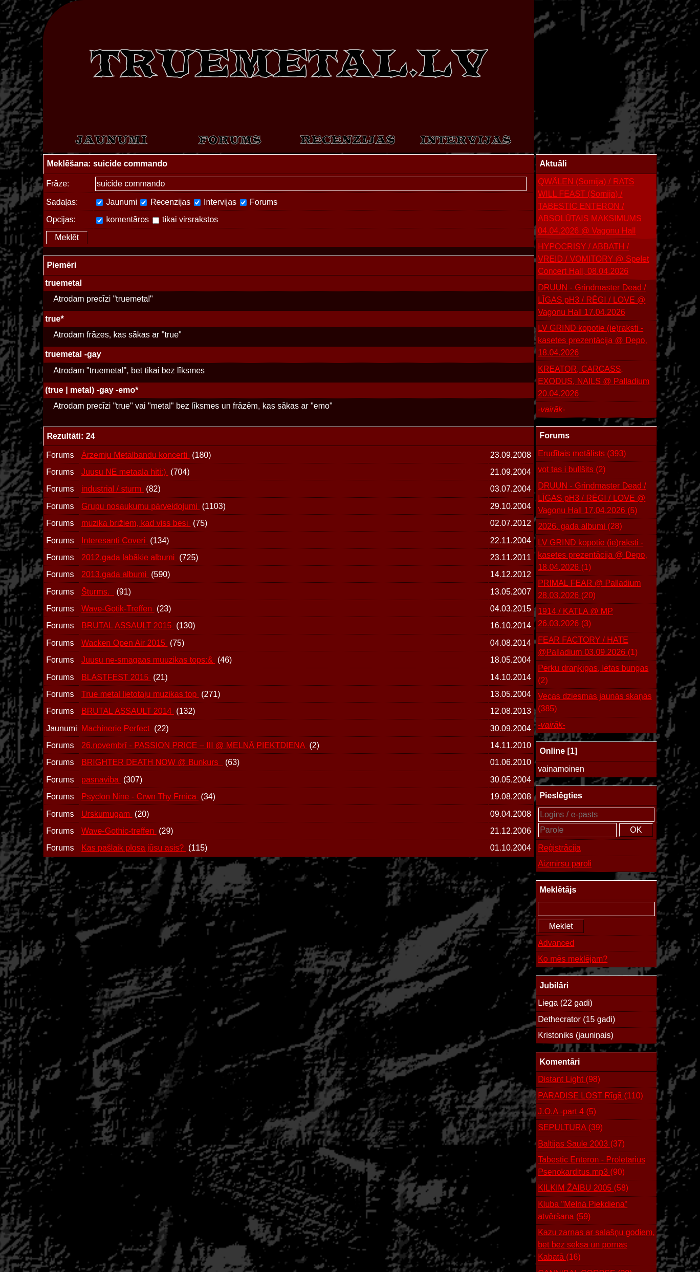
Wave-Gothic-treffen (119, 830)
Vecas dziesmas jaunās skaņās (594, 703)
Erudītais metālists (582, 454)
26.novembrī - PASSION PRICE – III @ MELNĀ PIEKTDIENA (194, 745)
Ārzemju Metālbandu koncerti (135, 455)
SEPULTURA (570, 1127)
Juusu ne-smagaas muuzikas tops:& (148, 659)
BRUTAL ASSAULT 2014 (127, 711)
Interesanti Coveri (114, 540)
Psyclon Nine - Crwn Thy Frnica (140, 796)
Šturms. (97, 591)
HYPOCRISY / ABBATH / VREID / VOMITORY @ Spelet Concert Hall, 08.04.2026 (593, 258)
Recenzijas (165, 202)
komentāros (122, 219)
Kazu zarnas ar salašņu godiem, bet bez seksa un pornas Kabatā (596, 1245)
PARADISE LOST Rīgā (590, 1096)
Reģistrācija (559, 847)
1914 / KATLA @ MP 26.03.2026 (575, 618)
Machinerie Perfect (116, 728)
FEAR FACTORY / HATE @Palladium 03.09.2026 (588, 647)
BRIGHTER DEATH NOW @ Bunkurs (152, 762)
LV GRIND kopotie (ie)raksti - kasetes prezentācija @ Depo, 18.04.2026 (592, 340)
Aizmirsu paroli (565, 863)
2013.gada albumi (115, 574)
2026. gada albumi (580, 526)
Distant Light (569, 1079)
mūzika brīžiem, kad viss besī (135, 523)
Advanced (556, 943)
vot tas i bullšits (572, 469)
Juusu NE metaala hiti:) (124, 472)
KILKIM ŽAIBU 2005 (583, 1188)
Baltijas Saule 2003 (581, 1144)
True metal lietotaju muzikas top (140, 694)
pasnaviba (101, 779)
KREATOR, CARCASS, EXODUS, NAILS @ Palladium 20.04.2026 (593, 381)
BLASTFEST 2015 (116, 677)
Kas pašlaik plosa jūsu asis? (133, 847)
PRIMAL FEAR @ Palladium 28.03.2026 (589, 590)
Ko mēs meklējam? (572, 959)
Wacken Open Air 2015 (124, 643)
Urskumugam (107, 814)
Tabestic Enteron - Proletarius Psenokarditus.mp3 (591, 1166)
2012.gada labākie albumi (129, 557)
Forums (259, 202)
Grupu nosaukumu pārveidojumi (140, 506)
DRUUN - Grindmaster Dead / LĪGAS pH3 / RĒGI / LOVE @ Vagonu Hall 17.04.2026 (592, 299)
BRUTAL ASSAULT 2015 (127, 625)
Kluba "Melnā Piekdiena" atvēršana (582, 1211)
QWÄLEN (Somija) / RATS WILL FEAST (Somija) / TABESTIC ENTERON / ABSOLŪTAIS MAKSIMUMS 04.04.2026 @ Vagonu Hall (589, 206)
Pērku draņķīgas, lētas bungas (593, 675)
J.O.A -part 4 (567, 1112)
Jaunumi (116, 202)
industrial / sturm (112, 488)
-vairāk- (551, 409)
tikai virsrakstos (185, 219)
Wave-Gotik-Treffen (118, 608)
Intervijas (215, 202)
